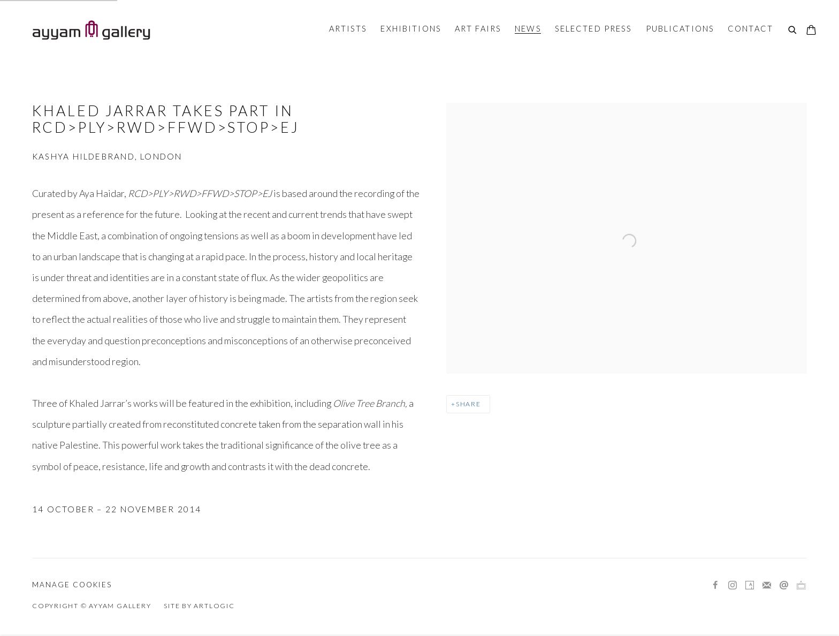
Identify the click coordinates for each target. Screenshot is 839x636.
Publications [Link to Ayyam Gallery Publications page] (680, 28)
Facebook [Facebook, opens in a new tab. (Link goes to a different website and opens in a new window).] (715, 585)
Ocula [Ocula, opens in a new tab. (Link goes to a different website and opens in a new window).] (801, 585)
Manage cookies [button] (72, 584)
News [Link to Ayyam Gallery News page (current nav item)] (528, 28)
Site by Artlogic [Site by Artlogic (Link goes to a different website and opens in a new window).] (199, 606)
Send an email (784, 585)
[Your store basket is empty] (811, 31)
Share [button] (468, 404)
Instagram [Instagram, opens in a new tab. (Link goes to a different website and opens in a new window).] (732, 585)
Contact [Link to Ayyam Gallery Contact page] (750, 28)
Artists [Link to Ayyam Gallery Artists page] (348, 28)
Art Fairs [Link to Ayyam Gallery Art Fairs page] (478, 28)
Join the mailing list (767, 585)
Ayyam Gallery (91, 30)
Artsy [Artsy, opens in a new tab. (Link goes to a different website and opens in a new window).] (749, 585)
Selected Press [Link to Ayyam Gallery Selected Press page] (593, 28)
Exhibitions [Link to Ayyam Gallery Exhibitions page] (410, 28)
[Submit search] (793, 30)
